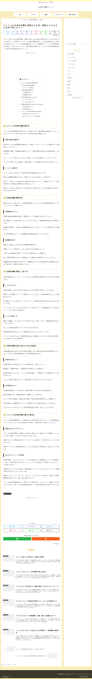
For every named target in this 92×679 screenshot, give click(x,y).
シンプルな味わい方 (28, 102)
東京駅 (68, 84)
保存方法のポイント (28, 107)
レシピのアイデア (28, 99)
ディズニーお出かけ (72, 60)
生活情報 (69, 94)
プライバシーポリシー (85, 674)
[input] (77, 44)
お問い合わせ (68, 674)
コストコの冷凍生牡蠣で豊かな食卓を (32, 111)
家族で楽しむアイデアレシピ (31, 114)
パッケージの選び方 (28, 87)
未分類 (68, 81)
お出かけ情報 (70, 53)
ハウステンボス (71, 67)
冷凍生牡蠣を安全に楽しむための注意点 (32, 104)
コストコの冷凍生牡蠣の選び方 (30, 83)
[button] (87, 44)
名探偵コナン (70, 77)
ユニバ (68, 74)
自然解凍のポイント (28, 92)
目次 (23, 79)
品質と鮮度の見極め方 (29, 85)
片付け (68, 91)
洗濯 (68, 88)
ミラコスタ (71, 64)
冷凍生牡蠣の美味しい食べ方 (29, 97)
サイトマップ (75, 674)
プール (68, 70)
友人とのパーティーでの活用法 (31, 116)
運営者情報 (60, 674)
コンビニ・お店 (7, 493)
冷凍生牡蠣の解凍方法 (27, 90)
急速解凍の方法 (27, 95)
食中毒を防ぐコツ (28, 109)
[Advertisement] (31, 64)
